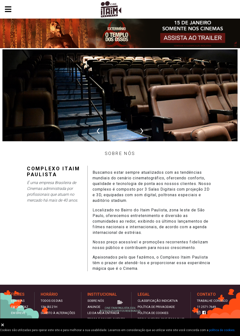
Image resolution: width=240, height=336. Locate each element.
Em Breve (18, 313)
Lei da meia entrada (103, 313)
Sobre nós (95, 301)
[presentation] (98, 130)
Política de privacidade (156, 307)
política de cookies (222, 330)
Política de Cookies (153, 313)
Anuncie (93, 307)
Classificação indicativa (158, 301)
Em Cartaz (19, 307)
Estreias (17, 301)
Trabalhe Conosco (212, 301)
